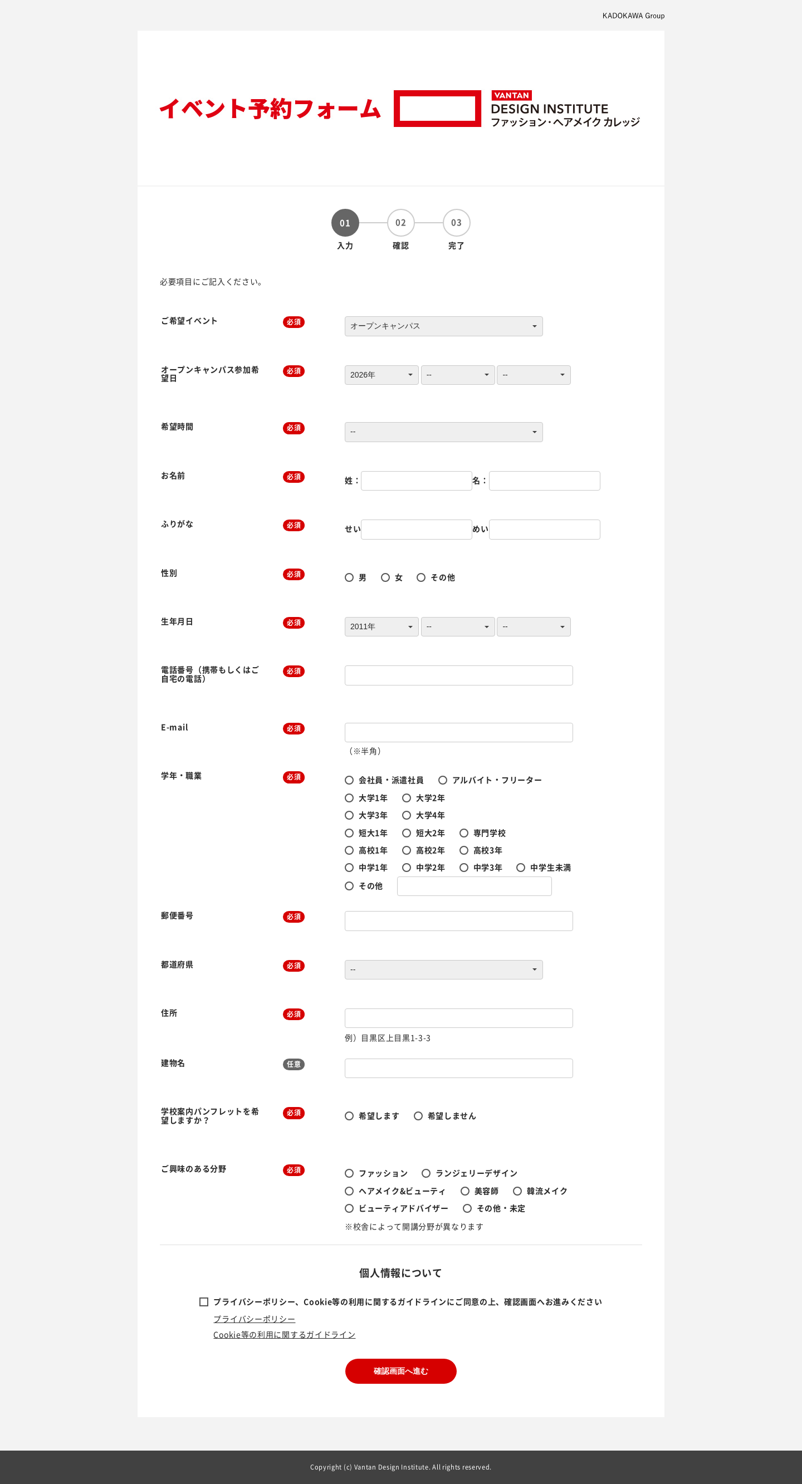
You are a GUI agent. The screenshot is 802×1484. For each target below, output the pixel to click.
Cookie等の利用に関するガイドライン (284, 1334)
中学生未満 (550, 867)
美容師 (487, 1190)
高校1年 (373, 849)
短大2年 (431, 832)
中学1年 (373, 867)
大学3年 (373, 814)
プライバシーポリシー (254, 1318)
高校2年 (431, 849)
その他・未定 (501, 1207)
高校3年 (488, 849)
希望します (379, 1115)
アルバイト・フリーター (497, 779)
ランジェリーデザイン (476, 1172)
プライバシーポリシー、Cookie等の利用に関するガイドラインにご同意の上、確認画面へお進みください (407, 1301)
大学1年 (373, 797)
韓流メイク (547, 1190)
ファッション (383, 1172)
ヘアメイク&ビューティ (403, 1190)
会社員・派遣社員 (391, 779)
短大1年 (373, 832)
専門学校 (489, 832)
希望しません (452, 1115)
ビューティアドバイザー (404, 1207)
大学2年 (431, 797)
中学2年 (431, 867)
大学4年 (431, 814)
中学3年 (488, 867)
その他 (443, 576)
